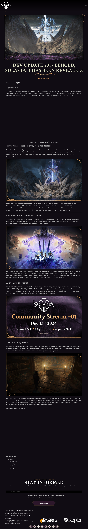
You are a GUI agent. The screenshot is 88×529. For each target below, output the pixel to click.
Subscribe (44, 503)
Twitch (36, 289)
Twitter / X (13, 462)
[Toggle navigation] (85, 5)
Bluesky (12, 464)
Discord (32, 293)
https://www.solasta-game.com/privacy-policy (49, 497)
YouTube (13, 466)
